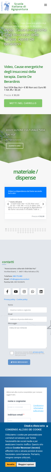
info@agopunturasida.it (19, 279)
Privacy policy (9, 299)
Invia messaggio (19, 362)
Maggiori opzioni (26, 464)
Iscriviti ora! (15, 146)
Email (10, 314)
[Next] (43, 204)
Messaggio (12, 323)
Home (6, 23)
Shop (15, 23)
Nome (10, 305)
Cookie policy (22, 299)
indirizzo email (15, 415)
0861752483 (17, 276)
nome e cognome (17, 401)
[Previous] (8, 204)
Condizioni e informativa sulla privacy (38, 408)
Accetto (10, 464)
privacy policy (38, 352)
